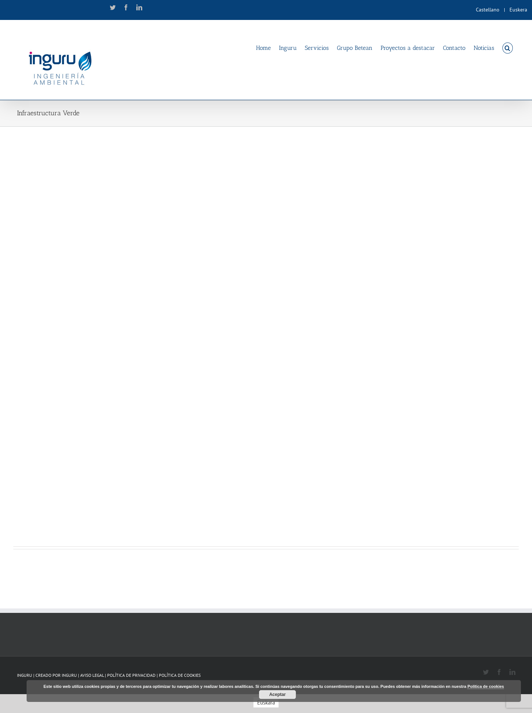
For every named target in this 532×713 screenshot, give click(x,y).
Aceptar (277, 694)
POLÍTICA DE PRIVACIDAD (132, 675)
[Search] (507, 47)
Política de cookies (485, 686)
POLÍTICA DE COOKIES (180, 675)
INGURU (69, 675)
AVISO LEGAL (92, 675)
